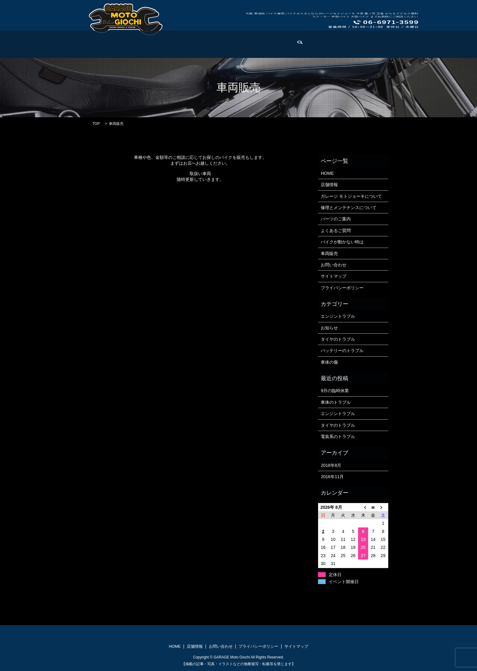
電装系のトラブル (338, 436)
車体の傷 (329, 362)
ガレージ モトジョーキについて (351, 196)
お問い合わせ (387, 49)
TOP (96, 124)
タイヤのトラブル (338, 339)
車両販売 (360, 49)
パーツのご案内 (210, 49)
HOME (66, 49)
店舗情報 (88, 49)
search (411, 49)
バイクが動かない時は (288, 49)
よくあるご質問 (246, 49)
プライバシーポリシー (342, 287)
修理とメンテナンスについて (348, 207)
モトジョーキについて (124, 49)
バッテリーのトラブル (342, 350)
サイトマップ (333, 276)
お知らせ (329, 327)
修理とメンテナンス (170, 49)
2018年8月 (331, 465)
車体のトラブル (336, 402)
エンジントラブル (338, 316)
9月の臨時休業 (335, 390)
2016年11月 (332, 476)
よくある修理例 (329, 49)
